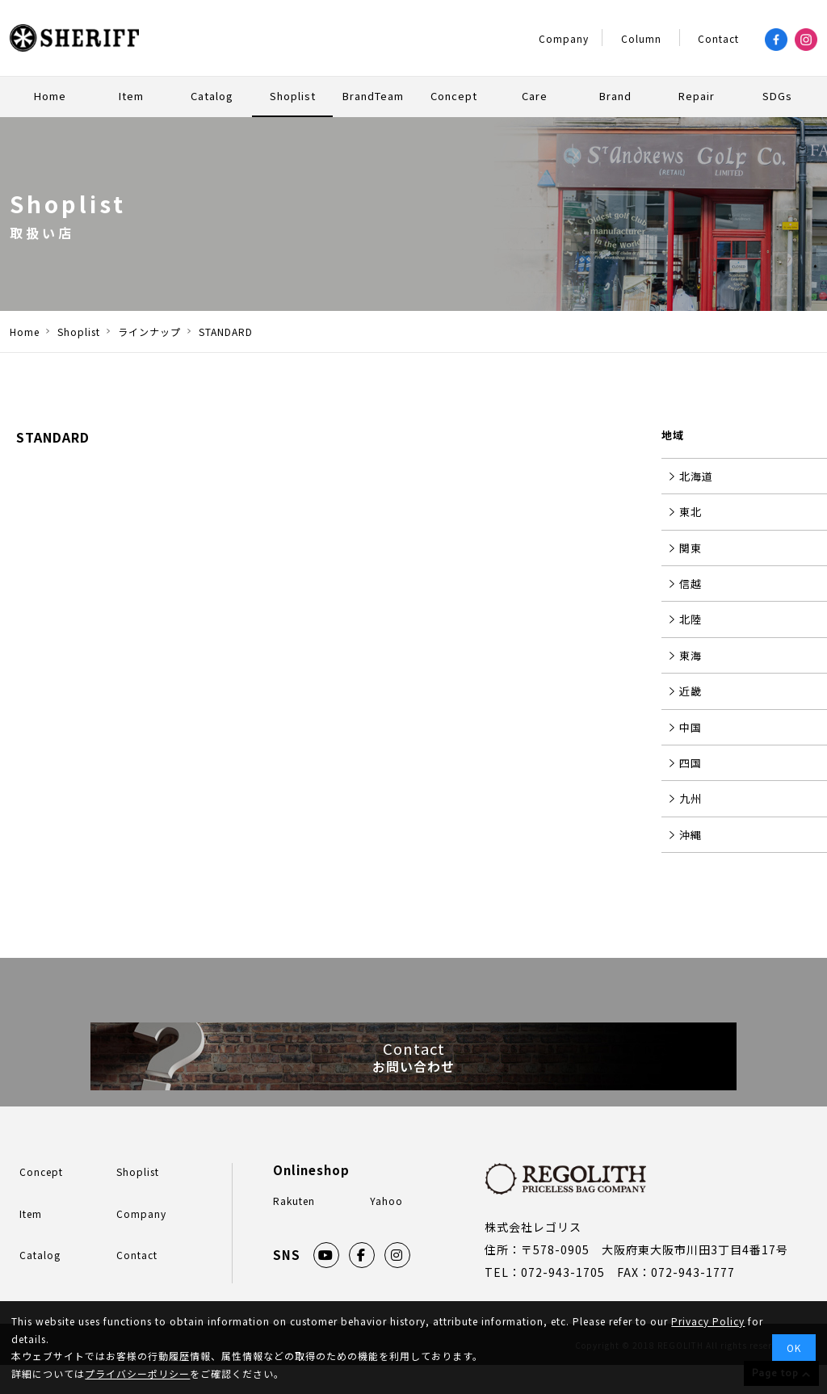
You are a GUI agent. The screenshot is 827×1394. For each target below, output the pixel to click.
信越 (690, 583)
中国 (690, 727)
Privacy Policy (708, 1321)
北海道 (696, 476)
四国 (690, 762)
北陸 (690, 619)
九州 (690, 798)
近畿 (690, 691)
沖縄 (690, 834)
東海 (690, 655)
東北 (690, 511)
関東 (690, 548)
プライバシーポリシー (137, 1373)
